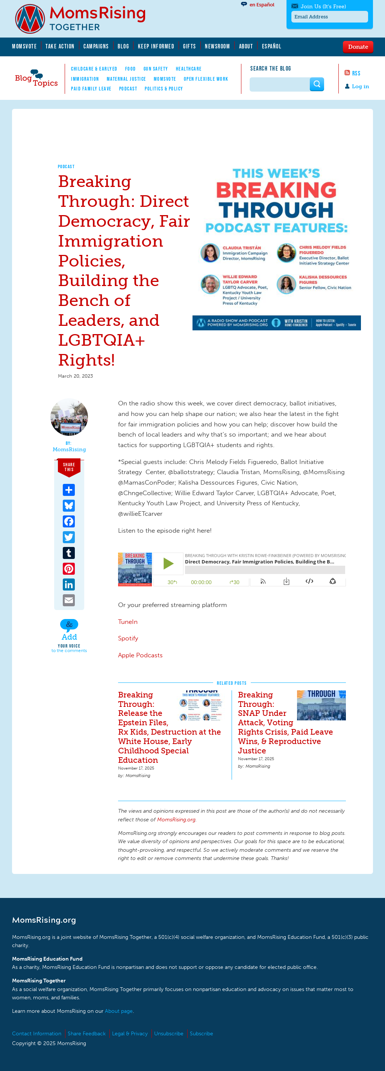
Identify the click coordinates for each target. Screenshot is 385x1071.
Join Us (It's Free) (323, 6)
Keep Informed (156, 46)
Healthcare (189, 69)
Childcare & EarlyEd (94, 69)
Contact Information (36, 1033)
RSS (356, 73)
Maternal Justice (126, 79)
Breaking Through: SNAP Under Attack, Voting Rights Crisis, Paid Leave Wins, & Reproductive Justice (285, 723)
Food (130, 69)
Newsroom (217, 46)
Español (272, 46)
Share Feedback (87, 1033)
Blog (123, 46)
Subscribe (201, 1033)
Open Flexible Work (206, 79)
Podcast (128, 89)
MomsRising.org (85, 19)
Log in (360, 86)
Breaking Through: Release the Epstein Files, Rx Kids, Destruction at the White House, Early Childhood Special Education (169, 727)
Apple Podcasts (140, 655)
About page (119, 1011)
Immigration (85, 79)
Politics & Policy (164, 89)
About (246, 46)
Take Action (60, 46)
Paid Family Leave (91, 89)
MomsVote (24, 46)
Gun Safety (156, 69)
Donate (358, 46)
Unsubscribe (168, 1033)
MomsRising (69, 449)
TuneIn (128, 621)
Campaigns (96, 46)
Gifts (189, 46)
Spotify (128, 638)
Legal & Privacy (130, 1033)
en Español (262, 5)
